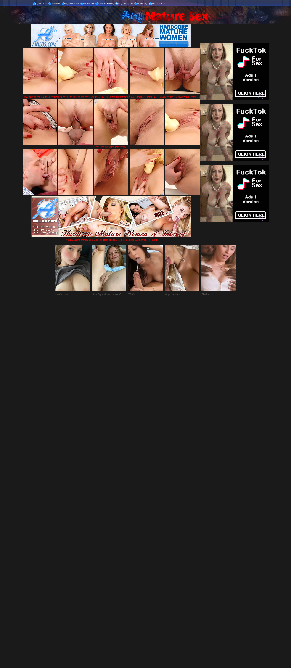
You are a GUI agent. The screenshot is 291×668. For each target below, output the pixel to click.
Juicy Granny (142, 3)
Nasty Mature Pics (71, 3)
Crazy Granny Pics (125, 3)
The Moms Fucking (106, 3)
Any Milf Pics (41, 3)
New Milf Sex (88, 3)
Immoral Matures (158, 3)
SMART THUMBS (153, 572)
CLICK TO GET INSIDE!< (111, 147)
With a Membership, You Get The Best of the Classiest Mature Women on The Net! (111, 238)
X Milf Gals (55, 3)
